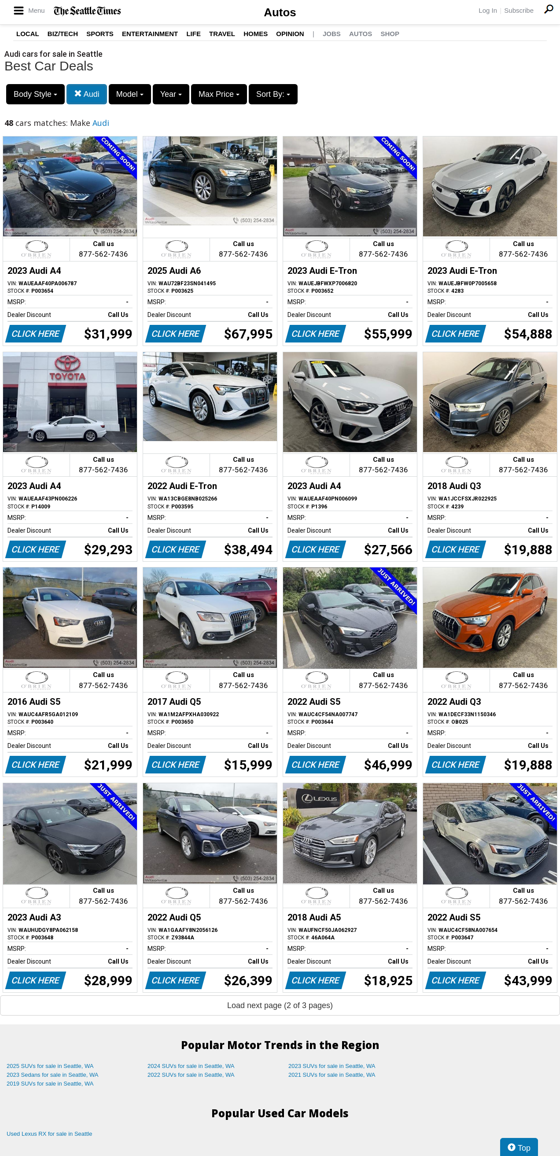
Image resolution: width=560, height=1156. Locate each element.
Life (193, 33)
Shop (389, 33)
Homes (255, 33)
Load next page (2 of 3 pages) (280, 1005)
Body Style (35, 94)
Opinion (290, 33)
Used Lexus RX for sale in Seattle (49, 1133)
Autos (280, 12)
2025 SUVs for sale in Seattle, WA (50, 1066)
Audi (86, 94)
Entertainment (150, 33)
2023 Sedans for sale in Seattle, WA (52, 1074)
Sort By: (273, 94)
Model (130, 94)
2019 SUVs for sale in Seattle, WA (50, 1083)
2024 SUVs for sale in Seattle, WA (191, 1066)
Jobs (332, 33)
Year (171, 94)
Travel (222, 33)
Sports (100, 33)
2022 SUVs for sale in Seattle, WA (191, 1074)
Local (27, 33)
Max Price (219, 94)
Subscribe (519, 10)
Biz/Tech (63, 33)
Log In (488, 10)
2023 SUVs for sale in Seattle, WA (332, 1066)
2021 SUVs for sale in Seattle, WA (332, 1074)
